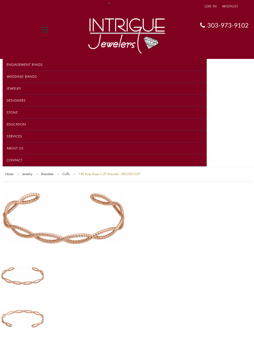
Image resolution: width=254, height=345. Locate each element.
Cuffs (66, 174)
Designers (16, 100)
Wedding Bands (22, 76)
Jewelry (14, 88)
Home (9, 174)
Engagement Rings (25, 64)
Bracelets (47, 174)
